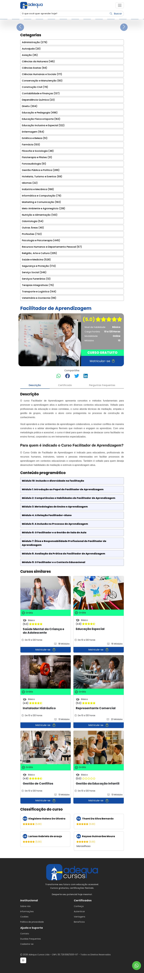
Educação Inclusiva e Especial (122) (43, 125)
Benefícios (79, 921)
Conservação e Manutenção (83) (42, 80)
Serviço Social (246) (34, 272)
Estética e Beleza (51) (35, 138)
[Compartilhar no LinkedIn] (86, 376)
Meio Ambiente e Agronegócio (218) (43, 208)
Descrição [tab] (35, 385)
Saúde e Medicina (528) (36, 259)
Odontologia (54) (32, 221)
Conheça (79, 906)
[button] (120, 5)
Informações (27, 911)
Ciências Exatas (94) (34, 68)
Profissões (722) (32, 234)
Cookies (24, 916)
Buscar (116, 13)
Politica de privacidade (32, 921)
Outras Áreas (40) (33, 227)
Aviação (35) (30, 55)
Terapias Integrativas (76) (38, 285)
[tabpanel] (72, 621)
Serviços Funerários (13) (36, 278)
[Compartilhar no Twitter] (76, 376)
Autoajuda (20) (31, 48)
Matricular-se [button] (102, 361)
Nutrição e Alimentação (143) (39, 215)
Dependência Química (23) (38, 100)
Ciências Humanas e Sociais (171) (42, 74)
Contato (24, 933)
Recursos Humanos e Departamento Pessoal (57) (52, 247)
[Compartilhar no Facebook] (67, 376)
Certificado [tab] (65, 385)
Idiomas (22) (30, 183)
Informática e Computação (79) (41, 195)
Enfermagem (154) (33, 131)
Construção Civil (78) (35, 87)
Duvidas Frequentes (30, 938)
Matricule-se (45, 650)
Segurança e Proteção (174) (39, 266)
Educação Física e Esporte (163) (41, 119)
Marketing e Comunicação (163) (41, 202)
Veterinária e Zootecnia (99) (39, 298)
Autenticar (79, 911)
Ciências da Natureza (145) (38, 61)
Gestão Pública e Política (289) (41, 170)
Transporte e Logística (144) (39, 291)
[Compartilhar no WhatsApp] (59, 376)
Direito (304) (29, 106)
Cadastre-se (27, 944)
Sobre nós (25, 906)
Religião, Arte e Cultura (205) (39, 253)
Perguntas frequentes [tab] (102, 385)
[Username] (64, 13)
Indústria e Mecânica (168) (38, 189)
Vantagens (79, 916)
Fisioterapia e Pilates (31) (37, 157)
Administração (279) (34, 42)
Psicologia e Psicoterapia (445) (41, 240)
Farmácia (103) (31, 144)
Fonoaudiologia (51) (34, 163)
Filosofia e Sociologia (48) (38, 151)
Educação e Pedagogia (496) (40, 112)
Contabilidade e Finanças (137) (41, 93)
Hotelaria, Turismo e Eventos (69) (42, 176)
